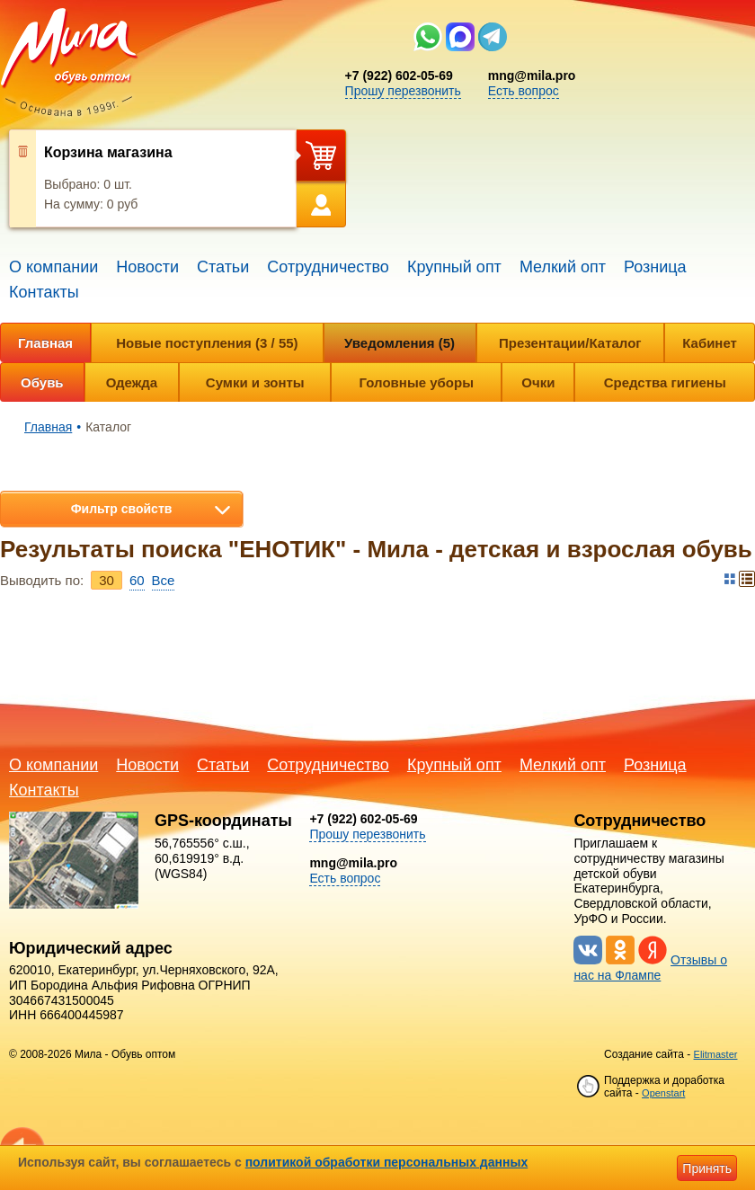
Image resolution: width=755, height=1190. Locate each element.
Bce (163, 580)
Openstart (663, 1093)
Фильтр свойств (122, 509)
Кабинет (709, 343)
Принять (707, 1168)
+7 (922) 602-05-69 (399, 75)
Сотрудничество (328, 267)
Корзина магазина (108, 152)
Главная (45, 343)
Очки (538, 382)
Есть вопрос (523, 91)
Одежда (131, 382)
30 (106, 580)
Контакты (44, 292)
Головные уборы (417, 382)
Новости (147, 267)
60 (137, 580)
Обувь (42, 382)
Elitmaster (716, 1054)
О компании (53, 267)
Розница (655, 267)
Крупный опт (454, 267)
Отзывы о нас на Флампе (650, 967)
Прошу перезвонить (403, 91)
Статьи (223, 267)
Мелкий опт (563, 267)
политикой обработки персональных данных (386, 1162)
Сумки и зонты (255, 382)
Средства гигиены (665, 382)
